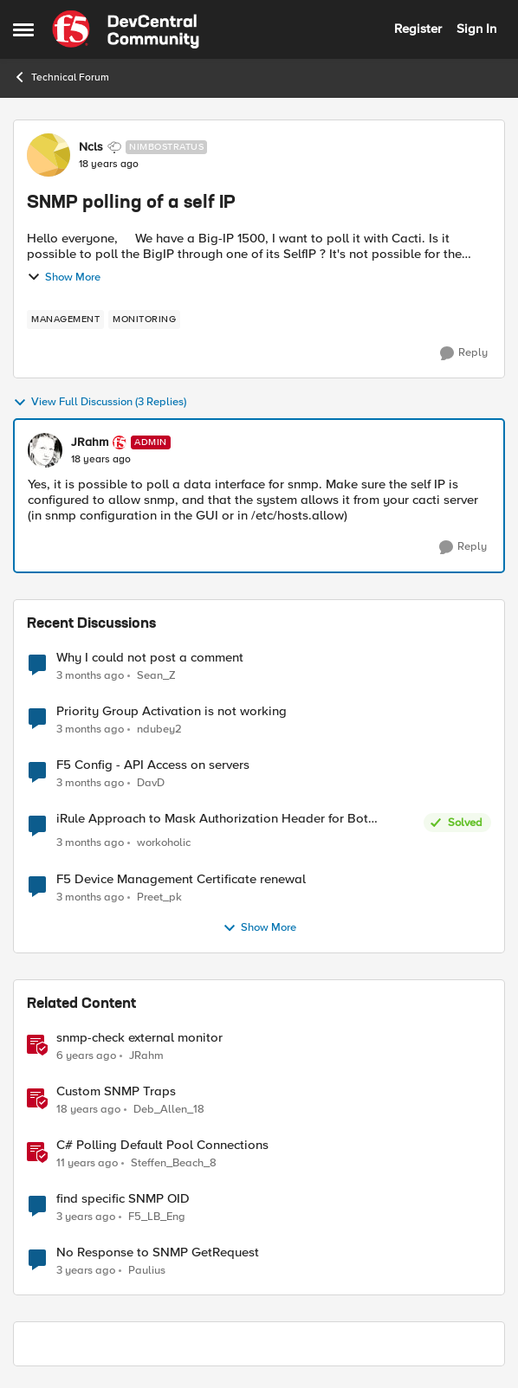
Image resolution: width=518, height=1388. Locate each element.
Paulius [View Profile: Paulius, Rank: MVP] (146, 1269)
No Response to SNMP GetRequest (157, 1252)
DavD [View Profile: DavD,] (151, 783)
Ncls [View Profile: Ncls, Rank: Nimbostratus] (91, 147)
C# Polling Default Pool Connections (162, 1145)
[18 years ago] (88, 1109)
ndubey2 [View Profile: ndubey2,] (159, 729)
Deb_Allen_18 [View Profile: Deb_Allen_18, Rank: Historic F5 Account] (168, 1108)
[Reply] (464, 353)
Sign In (476, 28)
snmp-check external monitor (139, 1037)
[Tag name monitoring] (144, 319)
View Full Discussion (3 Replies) (99, 403)
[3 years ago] (85, 1216)
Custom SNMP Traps (116, 1091)
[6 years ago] (86, 1055)
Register (418, 28)
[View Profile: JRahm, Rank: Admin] (45, 450)
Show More (63, 277)
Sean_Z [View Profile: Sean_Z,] (156, 674)
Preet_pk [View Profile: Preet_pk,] (159, 896)
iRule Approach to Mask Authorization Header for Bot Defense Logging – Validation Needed (212, 818)
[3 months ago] (90, 675)
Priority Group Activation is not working (171, 711)
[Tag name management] (65, 319)
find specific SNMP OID (123, 1198)
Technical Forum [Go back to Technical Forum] (61, 77)
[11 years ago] (87, 1163)
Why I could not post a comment (149, 657)
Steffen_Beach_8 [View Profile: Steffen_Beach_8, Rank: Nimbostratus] (174, 1162)
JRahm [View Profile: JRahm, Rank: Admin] (89, 442)
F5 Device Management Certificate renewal (181, 879)
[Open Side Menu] (23, 29)
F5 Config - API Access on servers (152, 765)
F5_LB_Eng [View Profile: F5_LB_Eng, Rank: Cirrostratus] (156, 1216)
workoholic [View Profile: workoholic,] (164, 842)
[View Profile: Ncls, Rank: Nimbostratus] (48, 155)
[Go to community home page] (125, 29)
